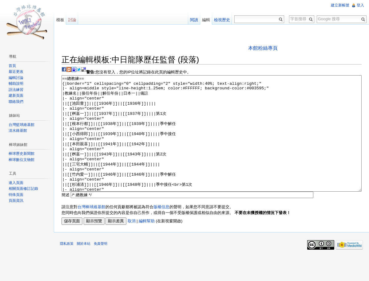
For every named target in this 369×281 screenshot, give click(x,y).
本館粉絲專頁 (263, 48)
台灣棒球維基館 (92, 230)
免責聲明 (101, 267)
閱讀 (194, 20)
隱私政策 (67, 267)
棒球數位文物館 (21, 160)
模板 (60, 20)
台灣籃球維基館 (21, 125)
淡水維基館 (18, 130)
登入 (360, 5)
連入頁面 (16, 183)
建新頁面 (16, 95)
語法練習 (16, 90)
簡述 (66, 218)
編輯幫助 (147, 244)
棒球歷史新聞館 (21, 153)
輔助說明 (16, 83)
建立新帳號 (340, 5)
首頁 (12, 66)
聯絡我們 (16, 102)
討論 (72, 20)
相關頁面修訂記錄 (23, 188)
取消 (132, 244)
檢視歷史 (222, 20)
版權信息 (162, 230)
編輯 (206, 20)
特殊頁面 (16, 195)
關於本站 (84, 267)
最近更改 (16, 71)
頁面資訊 (16, 200)
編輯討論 (16, 78)
